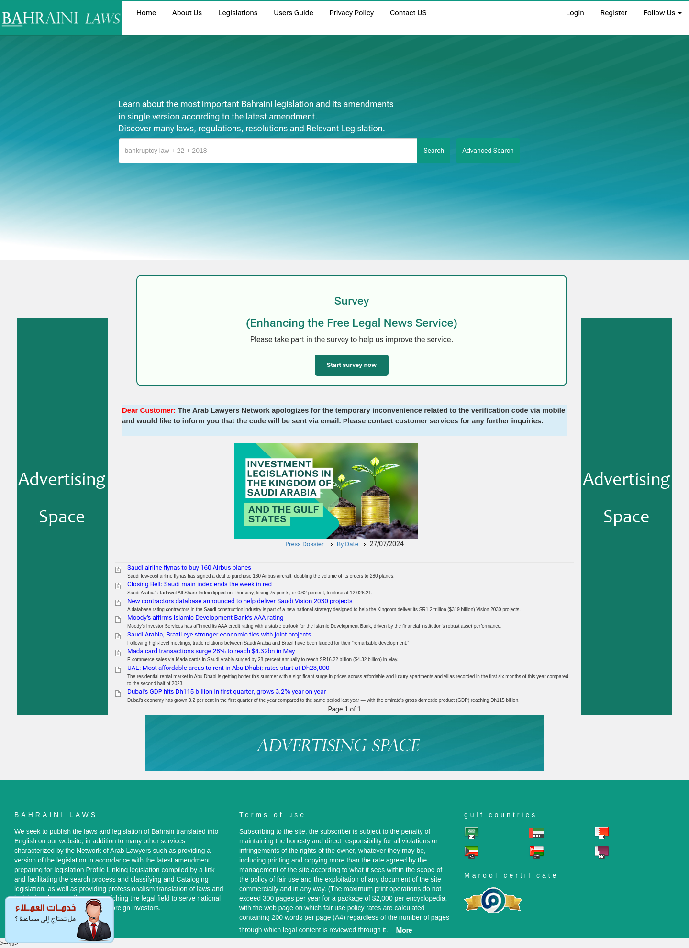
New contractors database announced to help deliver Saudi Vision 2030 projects (240, 600)
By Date (347, 544)
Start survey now (352, 364)
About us (187, 13)
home (146, 13)
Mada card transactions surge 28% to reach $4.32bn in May (211, 651)
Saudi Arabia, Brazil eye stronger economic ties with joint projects (219, 634)
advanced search (488, 150)
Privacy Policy (352, 13)
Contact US (408, 13)
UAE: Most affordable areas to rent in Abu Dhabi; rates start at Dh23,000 (228, 667)
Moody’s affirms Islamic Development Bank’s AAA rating (205, 617)
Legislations (237, 13)
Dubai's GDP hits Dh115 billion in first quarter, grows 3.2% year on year (226, 691)
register (613, 13)
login (575, 13)
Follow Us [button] (663, 13)
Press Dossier (304, 544)
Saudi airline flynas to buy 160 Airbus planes (189, 567)
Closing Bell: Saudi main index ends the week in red (199, 584)
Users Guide (293, 13)
